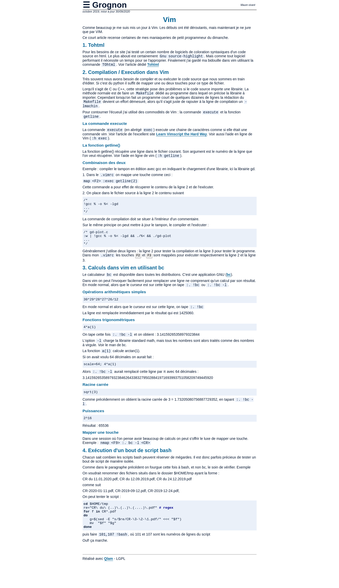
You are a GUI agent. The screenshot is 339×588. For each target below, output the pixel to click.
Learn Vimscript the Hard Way (181, 138)
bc (229, 287)
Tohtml (153, 65)
